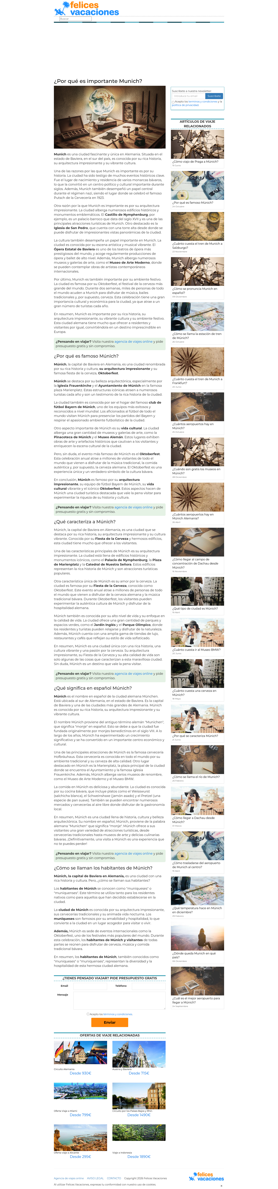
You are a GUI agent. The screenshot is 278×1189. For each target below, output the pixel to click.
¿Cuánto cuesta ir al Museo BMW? (196, 649)
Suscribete (214, 96)
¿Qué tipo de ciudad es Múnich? (195, 608)
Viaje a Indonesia (122, 1152)
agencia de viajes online (134, 342)
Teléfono (121, 985)
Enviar (110, 1022)
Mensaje (62, 994)
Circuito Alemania (64, 1069)
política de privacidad (185, 105)
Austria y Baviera (122, 1069)
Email (64, 985)
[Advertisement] (139, 51)
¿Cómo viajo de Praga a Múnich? (195, 161)
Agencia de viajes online (69, 1178)
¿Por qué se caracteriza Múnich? (195, 736)
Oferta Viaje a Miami (65, 1110)
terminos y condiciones (202, 101)
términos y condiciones (117, 1014)
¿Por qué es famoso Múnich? (192, 202)
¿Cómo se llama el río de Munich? (196, 777)
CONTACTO (114, 1178)
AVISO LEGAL (95, 1178)
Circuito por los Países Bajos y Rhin (132, 1110)
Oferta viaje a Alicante (66, 1152)
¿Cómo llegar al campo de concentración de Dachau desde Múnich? (195, 563)
